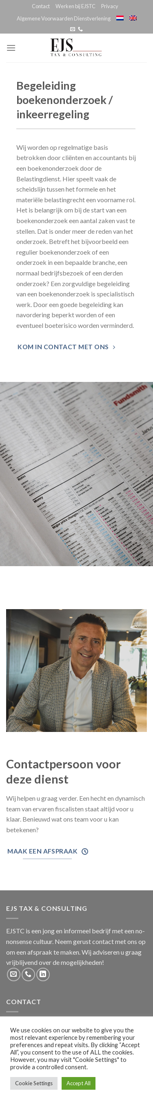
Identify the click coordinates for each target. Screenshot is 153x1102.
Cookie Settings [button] (34, 1083)
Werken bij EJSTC (75, 6)
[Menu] (11, 48)
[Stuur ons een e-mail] (72, 29)
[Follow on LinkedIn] (43, 974)
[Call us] (80, 29)
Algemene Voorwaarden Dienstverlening (64, 18)
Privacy (109, 6)
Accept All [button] (79, 1083)
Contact (41, 6)
